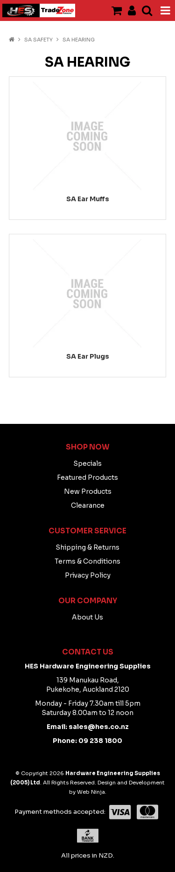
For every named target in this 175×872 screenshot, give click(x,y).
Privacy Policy (88, 575)
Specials (87, 463)
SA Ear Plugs (87, 356)
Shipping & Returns (87, 547)
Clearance (88, 505)
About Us (87, 617)
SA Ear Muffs (87, 199)
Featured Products (87, 477)
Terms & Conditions (87, 561)
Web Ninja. (91, 792)
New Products (88, 491)
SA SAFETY (38, 39)
